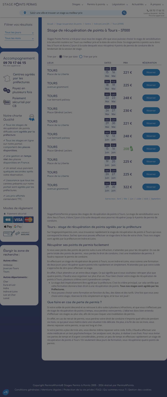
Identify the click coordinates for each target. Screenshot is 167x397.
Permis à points (96, 4)
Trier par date (70, 56)
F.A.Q (98, 390)
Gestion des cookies (139, 390)
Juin (131, 199)
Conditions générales (27, 390)
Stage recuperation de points (69, 24)
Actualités (138, 4)
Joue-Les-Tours (11, 268)
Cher (5, 281)
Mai (125, 199)
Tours (6, 271)
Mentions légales (51, 390)
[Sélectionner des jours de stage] (19, 33)
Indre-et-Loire (10, 291)
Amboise (7, 265)
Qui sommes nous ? (114, 390)
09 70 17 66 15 (157, 10)
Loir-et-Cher (9, 294)
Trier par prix (90, 56)
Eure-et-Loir (9, 284)
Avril (119, 199)
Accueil (50, 24)
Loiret (6, 298)
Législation (118, 4)
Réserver (151, 72)
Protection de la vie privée (79, 390)
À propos (155, 4)
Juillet (138, 199)
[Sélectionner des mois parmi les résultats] (19, 39)
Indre (6, 288)
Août (146, 199)
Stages (76, 4)
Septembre (155, 199)
